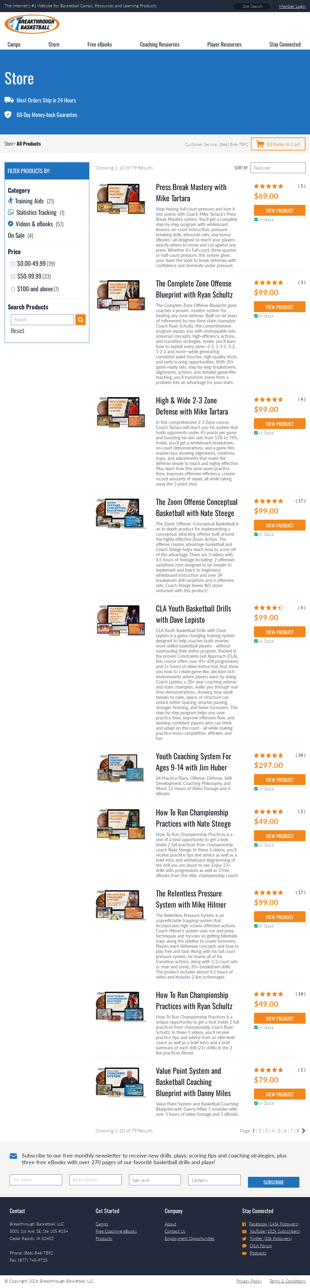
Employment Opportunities (190, 1238)
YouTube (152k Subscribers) (271, 1231)
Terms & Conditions (287, 1280)
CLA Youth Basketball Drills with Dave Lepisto (193, 613)
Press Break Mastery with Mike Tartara (191, 192)
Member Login (292, 6)
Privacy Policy (249, 1280)
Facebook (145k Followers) (270, 1223)
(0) (283, 144)
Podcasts (254, 1252)
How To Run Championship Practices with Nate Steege (193, 817)
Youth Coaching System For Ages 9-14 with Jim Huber (193, 761)
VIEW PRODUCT (280, 210)
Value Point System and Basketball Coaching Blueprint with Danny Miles (193, 1081)
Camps (102, 1223)
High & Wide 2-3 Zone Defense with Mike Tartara (192, 405)
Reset (17, 330)
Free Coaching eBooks (116, 1231)
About (170, 1223)
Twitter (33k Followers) (267, 1238)
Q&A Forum (257, 1245)
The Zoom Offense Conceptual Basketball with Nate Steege (197, 507)
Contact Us (175, 1231)
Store (9, 143)
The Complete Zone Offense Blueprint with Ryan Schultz (194, 288)
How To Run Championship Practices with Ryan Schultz (194, 1000)
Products (104, 1238)
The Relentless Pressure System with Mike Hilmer (191, 898)
